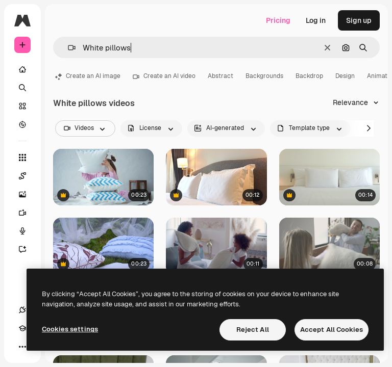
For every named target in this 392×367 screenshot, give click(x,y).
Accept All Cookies (331, 329)
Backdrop (309, 76)
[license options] (151, 128)
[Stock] (22, 106)
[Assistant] (27, 249)
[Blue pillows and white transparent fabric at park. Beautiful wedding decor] (103, 246)
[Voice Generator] (27, 231)
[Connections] (22, 310)
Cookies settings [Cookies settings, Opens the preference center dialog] (70, 329)
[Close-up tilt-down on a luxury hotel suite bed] (216, 177)
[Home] (22, 69)
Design (345, 76)
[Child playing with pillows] (103, 177)
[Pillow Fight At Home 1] (329, 246)
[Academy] (22, 328)
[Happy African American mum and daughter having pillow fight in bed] (216, 246)
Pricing (278, 20)
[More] (22, 346)
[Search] (22, 88)
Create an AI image (87, 76)
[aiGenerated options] (226, 128)
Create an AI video (164, 76)
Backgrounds (264, 76)
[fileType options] (310, 128)
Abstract (220, 76)
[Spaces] (27, 176)
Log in (316, 20)
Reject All (252, 329)
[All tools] (22, 157)
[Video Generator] (27, 212)
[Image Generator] (27, 194)
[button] (68, 47)
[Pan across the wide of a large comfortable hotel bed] (329, 177)
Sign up (359, 20)
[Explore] (22, 124)
